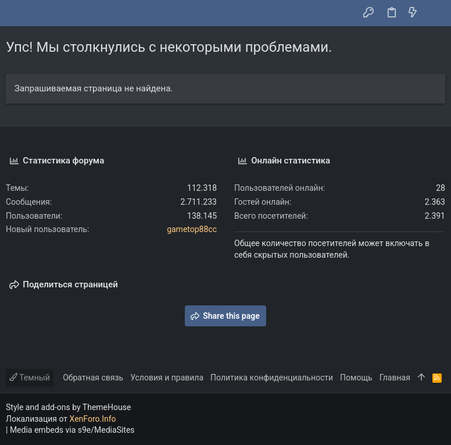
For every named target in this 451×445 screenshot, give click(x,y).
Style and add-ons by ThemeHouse (68, 407)
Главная (395, 377)
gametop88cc (192, 229)
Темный (29, 377)
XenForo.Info (93, 418)
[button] (17, 13)
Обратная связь (93, 377)
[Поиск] (434, 13)
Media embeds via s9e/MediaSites (72, 430)
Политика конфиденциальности (271, 377)
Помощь (356, 377)
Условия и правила (166, 377)
